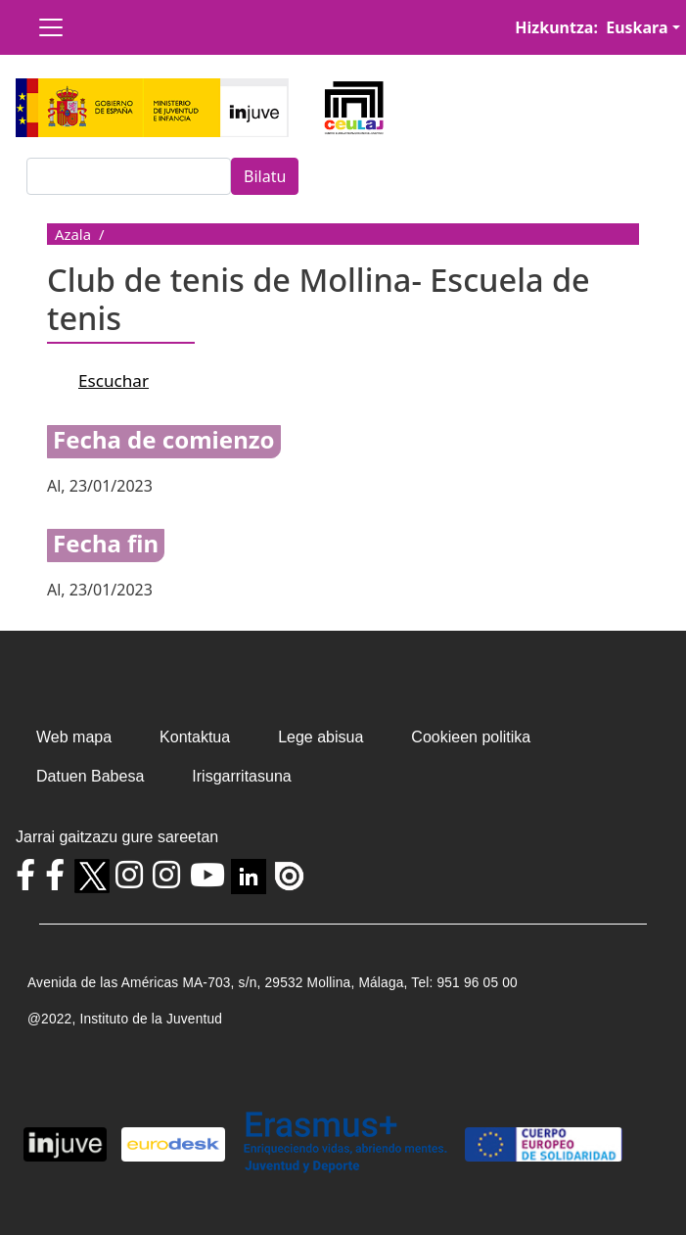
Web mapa (74, 737)
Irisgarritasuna (241, 776)
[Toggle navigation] (50, 27)
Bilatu (265, 176)
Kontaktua (195, 737)
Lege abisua (320, 737)
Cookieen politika (470, 737)
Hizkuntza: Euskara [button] (591, 27)
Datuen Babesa (90, 776)
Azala (73, 234)
